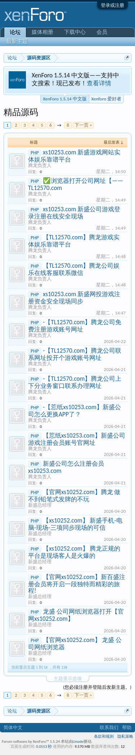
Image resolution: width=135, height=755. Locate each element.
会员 (101, 32)
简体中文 (13, 727)
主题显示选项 (68, 678)
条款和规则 (104, 736)
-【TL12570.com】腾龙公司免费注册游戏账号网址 (74, 325)
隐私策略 (125, 736)
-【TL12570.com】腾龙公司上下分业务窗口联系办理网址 (74, 382)
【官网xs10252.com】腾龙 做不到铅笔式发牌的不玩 (74, 495)
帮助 (126, 727)
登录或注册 (112, 5)
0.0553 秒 (44, 746)
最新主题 (17, 41)
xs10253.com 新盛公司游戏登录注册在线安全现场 (74, 212)
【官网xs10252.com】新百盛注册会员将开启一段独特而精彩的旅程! (76, 583)
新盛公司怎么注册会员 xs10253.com (66, 467)
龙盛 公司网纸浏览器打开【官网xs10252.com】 (76, 615)
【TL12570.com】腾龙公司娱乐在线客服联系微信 (74, 269)
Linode (78, 741)
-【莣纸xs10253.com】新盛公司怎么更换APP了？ (74, 410)
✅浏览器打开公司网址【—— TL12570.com (75, 184)
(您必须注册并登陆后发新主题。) (97, 687)
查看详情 (99, 83)
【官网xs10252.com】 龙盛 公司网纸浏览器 (75, 643)
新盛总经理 (39, 505)
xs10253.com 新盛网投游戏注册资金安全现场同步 (74, 297)
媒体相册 (42, 32)
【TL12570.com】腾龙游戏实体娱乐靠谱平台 (74, 240)
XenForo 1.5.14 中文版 (64, 98)
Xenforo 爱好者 (106, 98)
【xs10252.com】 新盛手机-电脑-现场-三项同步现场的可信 (75, 524)
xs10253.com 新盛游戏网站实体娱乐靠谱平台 (74, 155)
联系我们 (109, 727)
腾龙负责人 (39, 165)
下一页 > (83, 125)
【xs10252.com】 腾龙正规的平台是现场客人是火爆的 (74, 552)
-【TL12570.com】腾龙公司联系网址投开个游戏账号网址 (74, 354)
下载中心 (75, 32)
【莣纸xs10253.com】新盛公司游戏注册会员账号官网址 (76, 439)
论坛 (15, 32)
